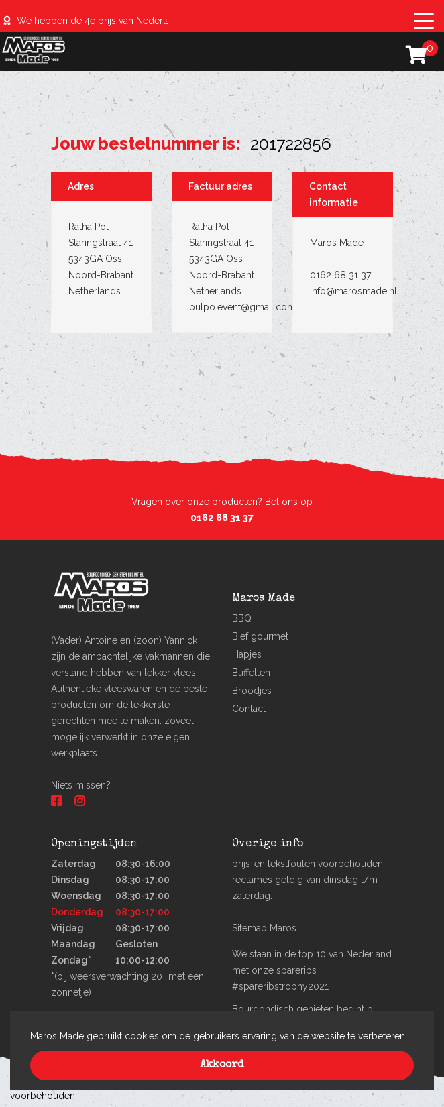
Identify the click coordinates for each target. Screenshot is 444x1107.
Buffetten (251, 672)
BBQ (242, 618)
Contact (249, 708)
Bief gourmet (260, 636)
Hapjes (247, 654)
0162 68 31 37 (222, 517)
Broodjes (252, 690)
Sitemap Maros (264, 928)
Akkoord (222, 1065)
